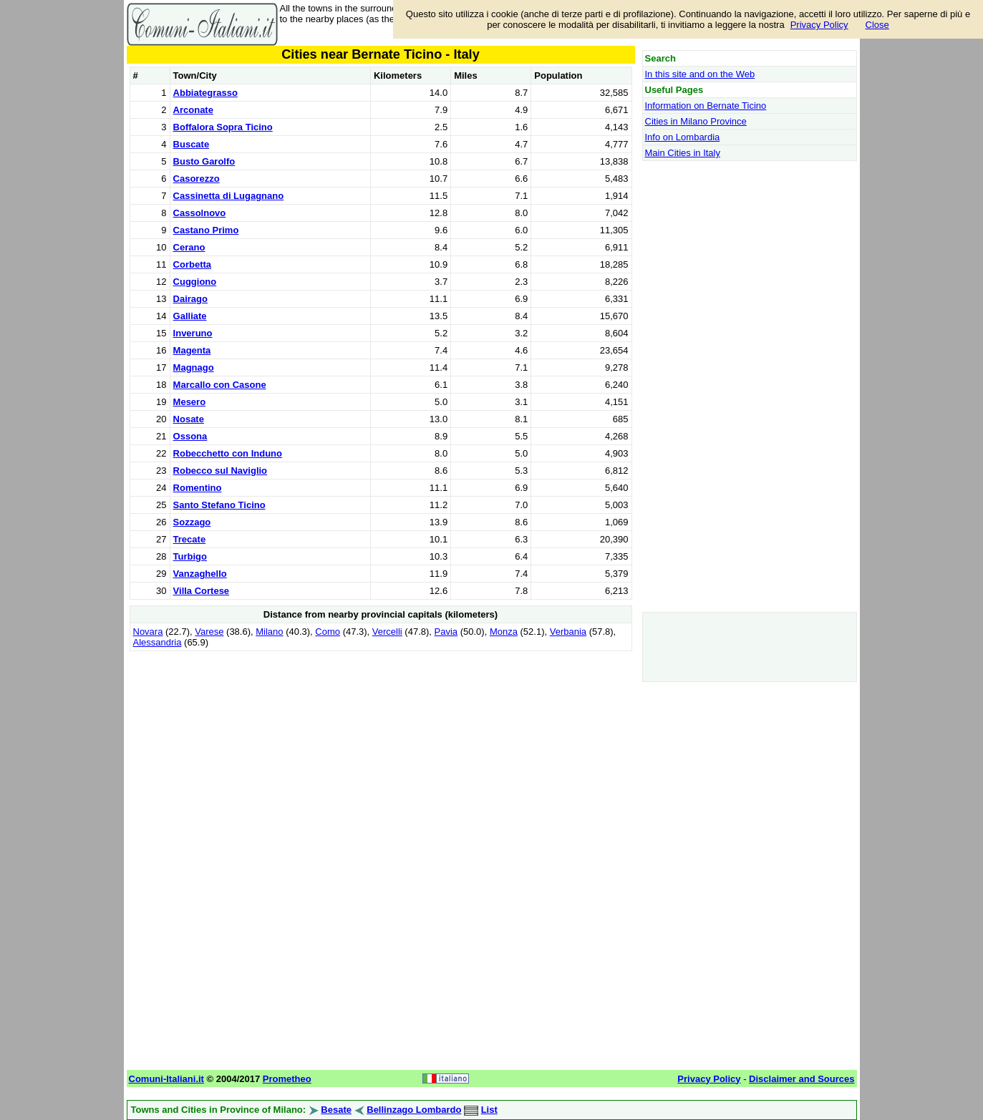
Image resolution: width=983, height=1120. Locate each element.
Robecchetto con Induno (227, 453)
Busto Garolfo (204, 161)
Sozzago (192, 522)
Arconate (193, 109)
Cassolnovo (199, 213)
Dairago (190, 298)
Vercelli (387, 631)
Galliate (190, 316)
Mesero (189, 401)
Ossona (190, 436)
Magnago (193, 367)
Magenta (192, 350)
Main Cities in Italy (682, 152)
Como (327, 631)
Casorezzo (196, 178)
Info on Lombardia (682, 137)
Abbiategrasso (205, 92)
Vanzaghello (200, 573)
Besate (336, 1109)
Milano (269, 631)
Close (877, 24)
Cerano (189, 247)
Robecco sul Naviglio (220, 470)
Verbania (568, 631)
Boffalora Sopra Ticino (223, 127)
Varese (209, 631)
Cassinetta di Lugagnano (228, 195)
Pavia (446, 631)
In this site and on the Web (700, 74)
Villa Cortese (201, 590)
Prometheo (287, 1078)
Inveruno (193, 333)
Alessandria (157, 642)
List (489, 1109)
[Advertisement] (381, 755)
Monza (504, 631)
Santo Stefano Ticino (219, 505)
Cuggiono (195, 281)
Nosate (188, 419)
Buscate (191, 144)
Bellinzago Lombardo (414, 1109)
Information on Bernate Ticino (706, 105)
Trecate (189, 539)
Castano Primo (206, 230)
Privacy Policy (819, 24)
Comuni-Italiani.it (166, 1078)
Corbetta (192, 264)
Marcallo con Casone (219, 384)
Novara (148, 631)
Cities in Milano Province (696, 121)
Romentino (197, 487)
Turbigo (190, 556)
